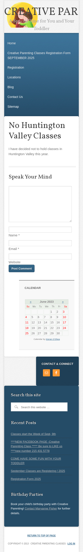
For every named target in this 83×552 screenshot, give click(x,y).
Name (13, 235)
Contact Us (15, 97)
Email (13, 249)
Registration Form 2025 (26, 479)
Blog (11, 87)
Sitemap (13, 106)
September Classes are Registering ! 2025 (38, 471)
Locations (14, 77)
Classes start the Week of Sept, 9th (33, 434)
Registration (16, 67)
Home (12, 43)
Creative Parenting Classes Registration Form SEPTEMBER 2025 (39, 55)
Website (15, 262)
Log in (71, 543)
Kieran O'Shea (53, 339)
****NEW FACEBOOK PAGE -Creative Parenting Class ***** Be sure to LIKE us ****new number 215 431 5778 (36, 446)
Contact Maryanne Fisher (41, 508)
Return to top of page (41, 535)
